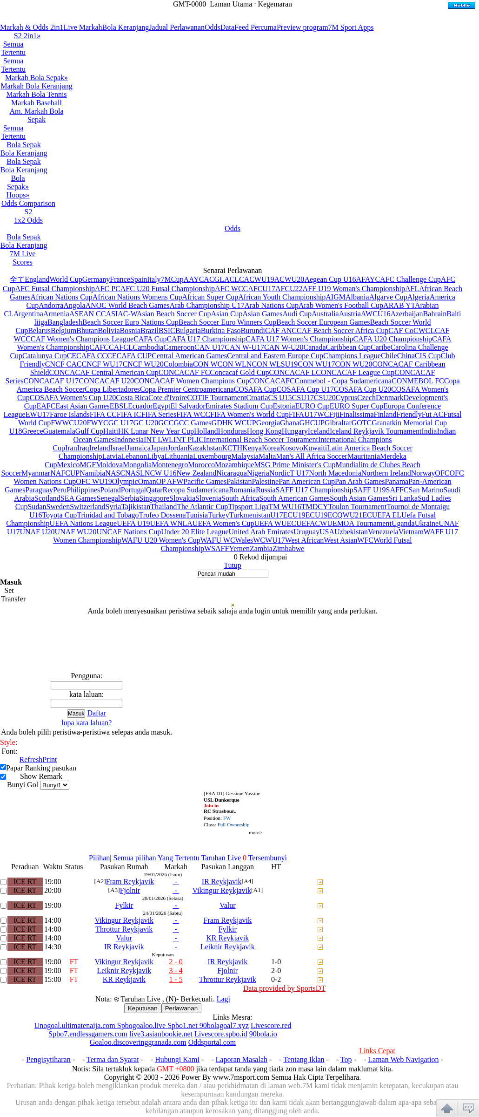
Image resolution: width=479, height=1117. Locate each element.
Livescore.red (271, 1025)
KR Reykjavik (227, 938)
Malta (267, 456)
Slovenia (208, 498)
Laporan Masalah (242, 1059)
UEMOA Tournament (359, 523)
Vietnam (411, 532)
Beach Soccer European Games (323, 322)
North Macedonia (335, 473)
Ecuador (140, 406)
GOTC (362, 423)
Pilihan (99, 858)
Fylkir (124, 905)
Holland (206, 431)
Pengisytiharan (49, 1059)
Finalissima (356, 414)
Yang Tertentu (179, 858)
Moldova (109, 465)
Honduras (232, 431)
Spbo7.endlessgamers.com (87, 1034)
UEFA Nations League (83, 523)
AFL (412, 289)
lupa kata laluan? (86, 723)
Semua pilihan (134, 858)
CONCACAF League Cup (355, 372)
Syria (113, 507)
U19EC (304, 515)
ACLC (234, 279)
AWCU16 (376, 314)
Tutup (232, 565)
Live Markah (82, 27)
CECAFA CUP (129, 356)
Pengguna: (86, 676)
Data (227, 27)
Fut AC (433, 414)
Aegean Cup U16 (330, 279)
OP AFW (170, 481)
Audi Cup (297, 314)
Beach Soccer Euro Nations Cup (130, 322)
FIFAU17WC (309, 414)
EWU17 (38, 414)
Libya (155, 456)
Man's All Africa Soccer (311, 456)
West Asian (340, 540)
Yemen (239, 548)
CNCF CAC (63, 364)
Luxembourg (212, 456)
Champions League (352, 356)
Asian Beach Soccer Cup (174, 314)
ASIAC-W (121, 314)
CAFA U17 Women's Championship (299, 339)
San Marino (425, 490)
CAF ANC (281, 330)
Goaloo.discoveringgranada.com (138, 1042)
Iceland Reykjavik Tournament (376, 431)
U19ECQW (332, 515)
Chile (389, 356)
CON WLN (235, 364)
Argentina (28, 314)
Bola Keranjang (125, 27)
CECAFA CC (87, 356)
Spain (138, 279)
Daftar (96, 713)
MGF (88, 465)
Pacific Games (204, 481)
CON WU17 (316, 364)
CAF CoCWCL (411, 330)
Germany (96, 279)
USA (326, 532)
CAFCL (121, 347)
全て (17, 279)
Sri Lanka (403, 498)
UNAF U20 (37, 532)
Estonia (284, 406)
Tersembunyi (265, 858)
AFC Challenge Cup (410, 279)
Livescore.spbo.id (220, 1034)
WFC (365, 540)
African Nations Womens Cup (137, 297)
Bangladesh (64, 322)
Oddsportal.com (212, 1042)
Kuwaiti (315, 448)
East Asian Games (82, 406)
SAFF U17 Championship (314, 490)
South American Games (294, 498)
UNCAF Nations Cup (129, 532)
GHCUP (312, 423)
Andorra (51, 305)
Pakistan (239, 481)
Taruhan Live (221, 858)
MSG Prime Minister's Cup (295, 465)
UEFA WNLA (171, 523)
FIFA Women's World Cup (249, 414)
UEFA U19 (133, 523)
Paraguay (39, 490)
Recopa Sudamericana (196, 490)
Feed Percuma (255, 27)
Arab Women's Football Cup (341, 305)
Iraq (83, 448)
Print (49, 759)
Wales (244, 540)
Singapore (154, 498)
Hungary (295, 431)
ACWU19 (259, 279)
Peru (60, 490)
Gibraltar (338, 423)
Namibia (92, 473)
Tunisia (197, 515)
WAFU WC (217, 540)
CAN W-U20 (284, 347)
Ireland (99, 448)
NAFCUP (65, 473)
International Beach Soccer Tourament (261, 439)
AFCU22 (289, 289)
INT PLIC (188, 439)
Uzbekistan (351, 532)
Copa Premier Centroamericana (187, 389)
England (37, 279)
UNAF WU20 (76, 532)
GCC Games (192, 423)
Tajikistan (135, 507)
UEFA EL (386, 515)
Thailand (163, 507)
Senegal (108, 498)
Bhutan (87, 330)
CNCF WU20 (143, 364)
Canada (315, 347)
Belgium (63, 330)
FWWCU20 (68, 423)
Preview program (302, 27)
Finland (385, 414)
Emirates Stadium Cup (239, 406)
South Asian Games (359, 498)
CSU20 (325, 398)
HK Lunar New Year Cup (156, 431)
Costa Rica (132, 398)
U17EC (281, 515)
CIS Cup (428, 356)
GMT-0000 (189, 4)
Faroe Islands (70, 414)
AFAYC (368, 279)
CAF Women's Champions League (82, 339)
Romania (242, 490)
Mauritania (363, 456)
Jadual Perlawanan (177, 27)
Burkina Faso (221, 330)
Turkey (218, 515)
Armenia (56, 314)
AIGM (336, 297)
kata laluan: (86, 694)
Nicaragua (231, 473)
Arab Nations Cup (271, 305)
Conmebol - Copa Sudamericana (343, 381)
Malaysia (245, 456)
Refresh (31, 759)
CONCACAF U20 (106, 381)
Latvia (111, 456)
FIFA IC (129, 414)
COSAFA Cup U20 (362, 389)
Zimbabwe (288, 548)
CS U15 (280, 398)
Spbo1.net (183, 1025)
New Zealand (196, 473)
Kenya (252, 448)
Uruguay (306, 532)
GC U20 (146, 423)
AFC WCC (231, 289)
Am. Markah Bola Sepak (37, 115)
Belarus (39, 330)
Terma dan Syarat (112, 1059)
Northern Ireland (386, 473)
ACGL (214, 279)
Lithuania (179, 456)
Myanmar (35, 473)
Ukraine (427, 523)
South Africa (240, 498)
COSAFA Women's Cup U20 (73, 398)
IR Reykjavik (222, 881)
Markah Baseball (36, 103)
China (406, 356)
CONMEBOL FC (418, 381)
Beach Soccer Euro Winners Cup (228, 322)
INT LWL (158, 439)
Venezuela (383, 532)
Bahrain (435, 314)
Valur (228, 905)
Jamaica (138, 448)
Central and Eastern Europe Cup (275, 356)
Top (346, 1059)
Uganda (403, 523)
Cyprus (346, 398)
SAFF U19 (369, 490)
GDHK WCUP (234, 423)
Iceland (319, 431)
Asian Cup (227, 314)
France (120, 279)
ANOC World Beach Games (128, 305)
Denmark (390, 398)
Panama (397, 481)
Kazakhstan (204, 448)
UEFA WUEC (275, 523)
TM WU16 (284, 507)
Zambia (261, 548)
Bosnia (130, 330)
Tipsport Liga (248, 507)
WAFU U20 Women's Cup (160, 540)
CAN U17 (209, 347)
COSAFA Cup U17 (304, 389)
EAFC (45, 406)
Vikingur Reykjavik (221, 890)
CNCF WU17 (101, 364)
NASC (115, 473)
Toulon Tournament (357, 507)
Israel (118, 448)
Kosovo (291, 448)
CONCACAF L (292, 372)
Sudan (37, 507)
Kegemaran (275, 4)
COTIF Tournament (216, 398)
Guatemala (59, 431)
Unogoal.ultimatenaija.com (75, 1025)
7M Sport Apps (351, 27)
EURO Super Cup (357, 406)
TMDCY (314, 507)
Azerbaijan (406, 314)
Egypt (161, 406)
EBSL (119, 406)
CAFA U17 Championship (206, 339)
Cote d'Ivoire (167, 398)
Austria (350, 314)
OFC (442, 473)
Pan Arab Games (360, 481)
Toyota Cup (59, 515)
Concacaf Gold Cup (239, 372)
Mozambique (234, 465)
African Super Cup (210, 297)
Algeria (418, 297)
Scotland (47, 498)
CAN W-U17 (244, 347)
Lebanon (134, 456)
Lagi (223, 999)
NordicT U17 (289, 473)
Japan (159, 448)
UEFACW (311, 523)
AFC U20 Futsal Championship (167, 289)
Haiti (110, 431)
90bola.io (263, 1034)
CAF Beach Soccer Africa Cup (342, 330)
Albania (357, 297)
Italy (153, 279)
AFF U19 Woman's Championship (354, 289)
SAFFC (397, 490)
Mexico (68, 465)
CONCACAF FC (184, 372)
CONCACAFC (272, 381)
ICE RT (24, 881)
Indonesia (129, 439)
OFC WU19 (94, 481)
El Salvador (187, 406)
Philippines (83, 490)
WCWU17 (269, 540)
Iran (71, 448)
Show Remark (41, 776)
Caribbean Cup (348, 347)
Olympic (125, 481)
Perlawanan (181, 1008)
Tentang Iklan (303, 1059)
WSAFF (216, 548)
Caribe (381, 347)
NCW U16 (161, 473)
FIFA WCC (193, 414)
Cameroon (178, 347)
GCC (165, 423)
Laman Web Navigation (403, 1059)
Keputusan (143, 1008)
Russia (266, 490)
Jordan (177, 448)
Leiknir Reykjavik (227, 947)
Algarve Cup (388, 297)
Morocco (201, 465)
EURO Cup (312, 406)
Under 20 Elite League (194, 532)
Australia (325, 314)
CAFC (99, 347)
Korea (271, 448)
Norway (423, 473)
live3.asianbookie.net (161, 1034)
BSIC (167, 330)
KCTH (232, 448)
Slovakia (182, 498)
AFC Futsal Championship (55, 289)
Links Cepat (377, 1051)
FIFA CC (103, 414)
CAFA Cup (149, 339)
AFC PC (107, 289)
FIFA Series (158, 414)
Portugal (133, 490)
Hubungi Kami (177, 1059)
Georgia (268, 423)
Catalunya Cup (44, 356)
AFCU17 (261, 289)
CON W (205, 364)
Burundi (253, 330)
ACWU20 (289, 279)
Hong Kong (264, 431)
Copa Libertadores (112, 389)
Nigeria (258, 473)
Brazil (149, 330)
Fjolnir (130, 890)
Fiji (334, 414)
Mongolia (137, 465)
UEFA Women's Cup (223, 523)
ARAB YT (399, 305)
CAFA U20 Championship (392, 339)
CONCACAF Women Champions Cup (191, 381)
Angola (74, 305)
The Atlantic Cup (202, 507)
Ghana (289, 423)
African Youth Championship (282, 297)
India (429, 431)
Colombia (178, 364)
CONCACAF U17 (51, 381)
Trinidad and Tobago (108, 515)
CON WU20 (353, 364)
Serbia (129, 498)
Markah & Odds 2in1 (31, 27)
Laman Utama (231, 4)
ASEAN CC (87, 314)
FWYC (97, 423)
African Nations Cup (62, 297)
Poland (110, 490)
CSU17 (303, 398)
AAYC (193, 279)
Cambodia (148, 347)
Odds (212, 27)
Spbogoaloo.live (142, 1025)
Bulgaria (188, 330)
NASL (135, 473)
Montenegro (170, 465)
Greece (32, 431)
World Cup (65, 279)
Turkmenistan (249, 515)
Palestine (265, 481)
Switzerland (87, 507)
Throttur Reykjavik (124, 929)
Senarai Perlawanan (232, 270)
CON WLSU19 (275, 364)
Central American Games (189, 356)
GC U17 (120, 423)
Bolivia (109, 330)
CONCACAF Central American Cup (104, 372)
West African (304, 540)
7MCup (172, 279)
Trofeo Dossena (162, 515)
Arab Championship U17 (207, 305)
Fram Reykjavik (130, 881)
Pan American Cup (307, 481)
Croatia (257, 398)
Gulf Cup (89, 431)
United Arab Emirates (260, 532)
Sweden (58, 507)
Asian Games (263, 314)
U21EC (361, 515)
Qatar (154, 490)
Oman (147, 481)
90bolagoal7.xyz (224, 1025)
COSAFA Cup (255, 389)
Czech (366, 398)
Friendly (408, 414)
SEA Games (78, 498)
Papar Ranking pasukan (41, 768)
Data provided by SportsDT (284, 988)
